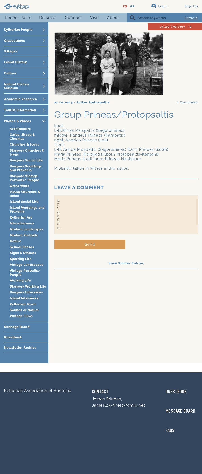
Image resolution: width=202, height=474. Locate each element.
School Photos (22, 247)
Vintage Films (21, 316)
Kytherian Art (21, 217)
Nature (15, 241)
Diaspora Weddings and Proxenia (26, 168)
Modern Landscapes (26, 229)
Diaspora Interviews (26, 292)
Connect (73, 17)
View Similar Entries (126, 263)
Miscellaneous (22, 223)
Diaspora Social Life (26, 160)
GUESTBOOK (176, 392)
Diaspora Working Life (28, 286)
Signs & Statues (23, 253)
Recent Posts (18, 17)
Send (90, 244)
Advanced (191, 18)
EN (125, 6)
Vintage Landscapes (26, 265)
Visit (94, 17)
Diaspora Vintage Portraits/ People (24, 178)
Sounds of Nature (24, 310)
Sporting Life (20, 259)
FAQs (170, 430)
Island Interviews (24, 298)
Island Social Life (24, 202)
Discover (48, 17)
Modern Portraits (24, 235)
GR (132, 6)
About (113, 17)
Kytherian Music (23, 304)
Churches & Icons (24, 144)
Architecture (20, 129)
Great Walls (19, 186)
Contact (100, 392)
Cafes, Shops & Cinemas (22, 137)
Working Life (20, 280)
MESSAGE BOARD (180, 411)
